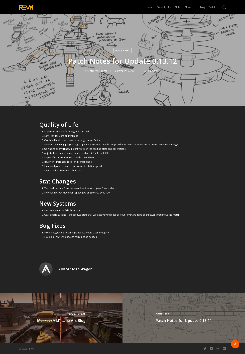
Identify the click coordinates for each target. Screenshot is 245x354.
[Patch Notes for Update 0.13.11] (183, 318)
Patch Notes (122, 50)
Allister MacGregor (97, 70)
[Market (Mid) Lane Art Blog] (61, 318)
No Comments (150, 70)
